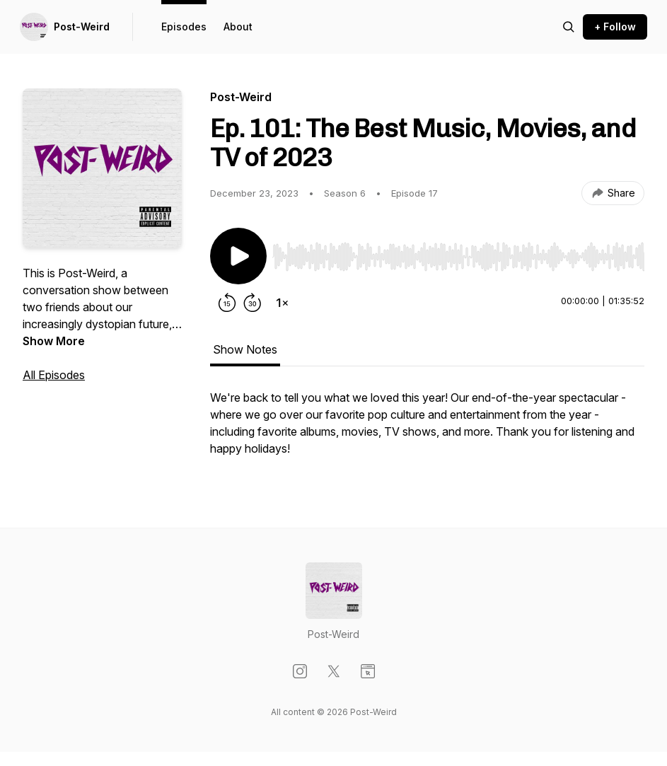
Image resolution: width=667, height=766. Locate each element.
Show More (54, 341)
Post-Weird (82, 27)
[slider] (458, 257)
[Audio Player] (458, 252)
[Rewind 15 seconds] (227, 303)
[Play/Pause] (238, 256)
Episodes (184, 27)
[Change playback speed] (282, 303)
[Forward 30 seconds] (252, 303)
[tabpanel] (427, 430)
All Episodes (54, 375)
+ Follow (615, 27)
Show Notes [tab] (245, 349)
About (238, 27)
